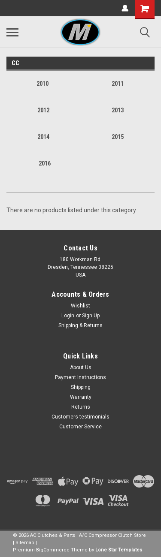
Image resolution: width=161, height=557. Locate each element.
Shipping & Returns (80, 325)
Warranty (80, 397)
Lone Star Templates (118, 550)
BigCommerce (53, 550)
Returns (80, 407)
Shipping (81, 387)
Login (67, 316)
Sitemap (24, 542)
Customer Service (80, 427)
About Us (80, 367)
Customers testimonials (80, 417)
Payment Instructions (80, 377)
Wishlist (80, 306)
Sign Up (91, 316)
